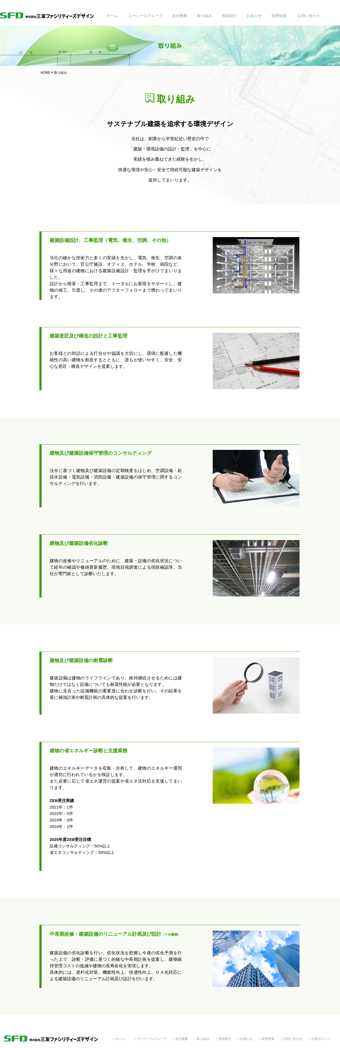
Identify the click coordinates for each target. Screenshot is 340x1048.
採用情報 (279, 16)
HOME (45, 73)
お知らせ (254, 16)
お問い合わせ (308, 16)
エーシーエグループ (145, 16)
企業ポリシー (321, 1039)
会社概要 (179, 16)
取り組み (204, 16)
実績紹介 (229, 16)
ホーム (112, 16)
